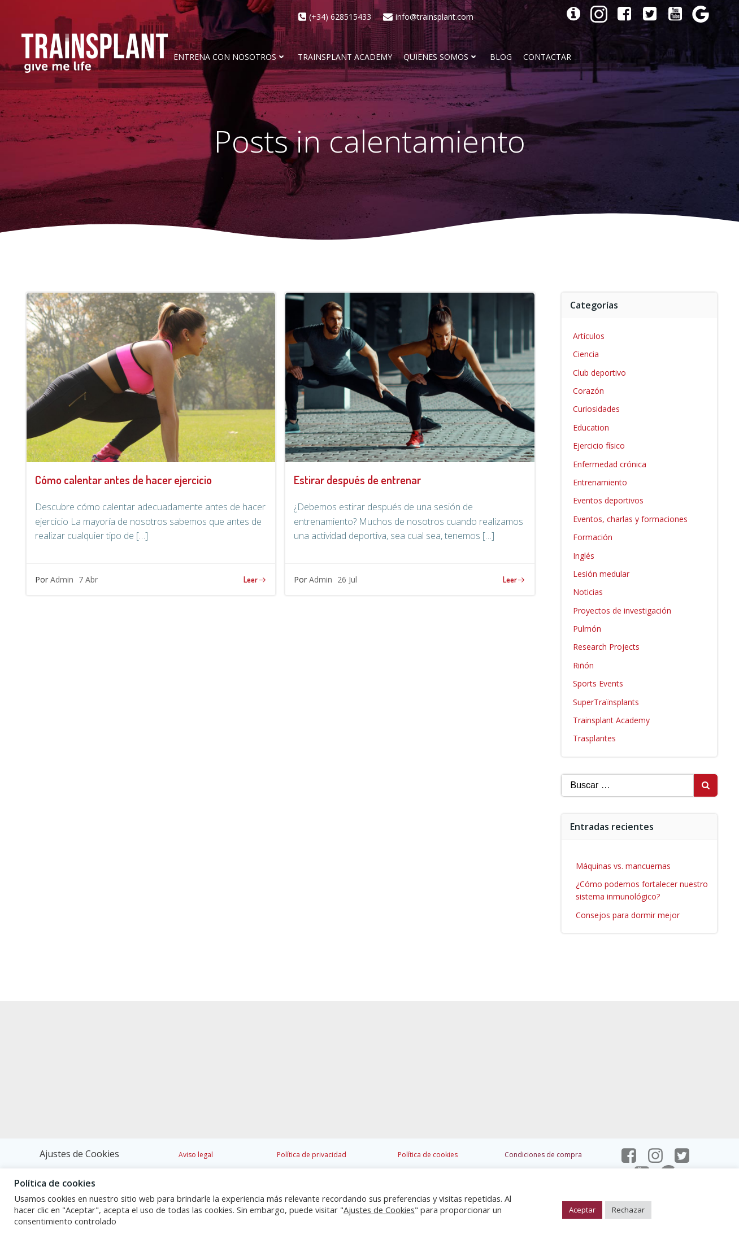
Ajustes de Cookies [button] (79, 1154)
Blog (501, 57)
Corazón (588, 390)
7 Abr (88, 579)
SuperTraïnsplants (606, 702)
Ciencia (586, 354)
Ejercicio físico (599, 445)
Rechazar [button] (628, 1210)
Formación (592, 537)
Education (591, 427)
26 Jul (347, 579)
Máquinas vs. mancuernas (623, 866)
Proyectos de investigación (622, 610)
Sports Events (598, 683)
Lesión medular (601, 573)
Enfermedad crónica (609, 464)
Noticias (588, 591)
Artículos (589, 336)
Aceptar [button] (582, 1210)
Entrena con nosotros (229, 57)
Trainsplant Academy (345, 57)
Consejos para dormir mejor (628, 915)
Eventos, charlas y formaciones (630, 519)
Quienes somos (441, 57)
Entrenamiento (600, 482)
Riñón (583, 665)
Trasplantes (594, 738)
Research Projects (606, 646)
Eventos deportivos (608, 500)
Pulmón (587, 628)
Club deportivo (599, 372)
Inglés (583, 555)
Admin (61, 579)
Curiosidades (596, 408)
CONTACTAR (547, 57)
